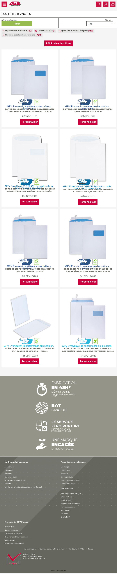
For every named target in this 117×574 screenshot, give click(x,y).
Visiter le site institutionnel (14, 541)
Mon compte (65, 508)
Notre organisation (11, 528)
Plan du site (72, 547)
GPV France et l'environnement (16, 535)
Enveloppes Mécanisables (70, 478)
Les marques (9, 465)
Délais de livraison (67, 495)
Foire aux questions (68, 505)
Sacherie (8, 482)
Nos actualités (10, 538)
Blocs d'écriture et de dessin (15, 478)
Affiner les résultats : (9, 20)
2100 (34, 116)
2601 (92, 196)
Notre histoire (9, 525)
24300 (92, 275)
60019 (35, 354)
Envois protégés (11, 475)
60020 (92, 354)
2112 (92, 116)
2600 (34, 195)
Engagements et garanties (70, 501)
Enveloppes (9, 468)
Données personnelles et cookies (52, 547)
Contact (90, 547)
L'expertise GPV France (13, 531)
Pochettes (8, 471)
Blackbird (62, 568)
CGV (82, 547)
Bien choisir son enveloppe (71, 491)
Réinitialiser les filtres (58, 43)
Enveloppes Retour (68, 482)
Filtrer (17, 24)
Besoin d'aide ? (66, 498)
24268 (35, 275)
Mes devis (64, 512)
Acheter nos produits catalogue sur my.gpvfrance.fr (23, 485)
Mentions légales (30, 547)
